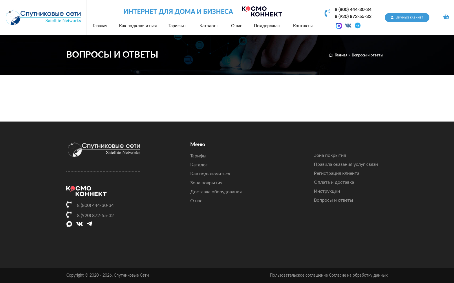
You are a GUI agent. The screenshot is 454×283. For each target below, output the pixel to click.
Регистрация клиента (336, 173)
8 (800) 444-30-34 (353, 9)
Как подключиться (138, 26)
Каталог (209, 26)
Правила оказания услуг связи (346, 164)
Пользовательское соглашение (299, 275)
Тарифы (178, 26)
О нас (236, 26)
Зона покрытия (206, 183)
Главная (100, 26)
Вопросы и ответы (333, 200)
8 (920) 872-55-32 (353, 16)
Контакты (303, 26)
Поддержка (267, 26)
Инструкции (327, 191)
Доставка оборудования (216, 192)
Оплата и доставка (334, 182)
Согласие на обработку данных (358, 275)
